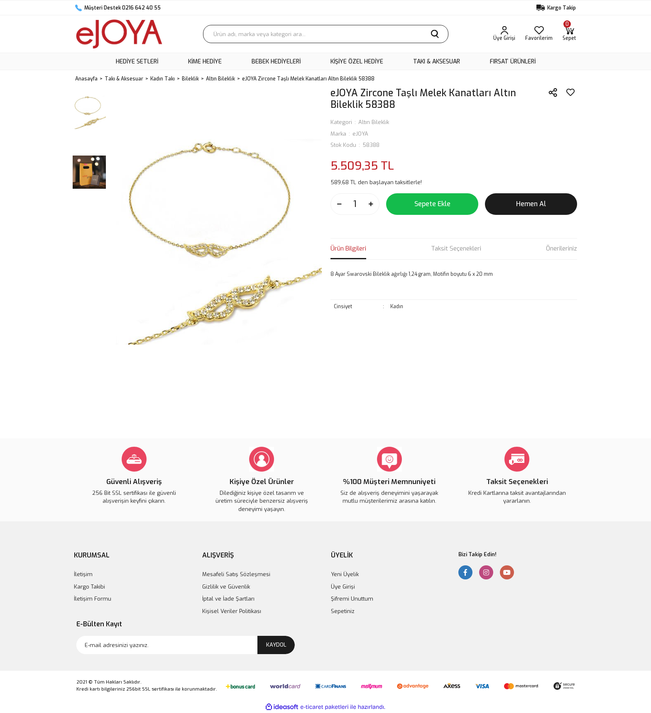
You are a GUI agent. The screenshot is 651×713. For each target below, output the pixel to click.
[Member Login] (504, 34)
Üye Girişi (343, 586)
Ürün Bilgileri (348, 248)
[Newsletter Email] (185, 645)
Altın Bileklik (373, 122)
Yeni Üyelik (345, 574)
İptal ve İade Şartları (228, 598)
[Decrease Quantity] (339, 204)
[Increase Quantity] (370, 204)
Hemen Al (531, 204)
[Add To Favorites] (570, 92)
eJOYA (360, 133)
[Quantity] (355, 204)
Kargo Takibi (89, 586)
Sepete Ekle (432, 204)
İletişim (83, 574)
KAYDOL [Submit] (276, 644)
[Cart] (569, 34)
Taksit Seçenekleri (456, 248)
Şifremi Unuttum (352, 598)
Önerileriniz (561, 248)
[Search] (325, 34)
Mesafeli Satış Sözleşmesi (236, 574)
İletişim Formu (92, 598)
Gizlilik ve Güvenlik (226, 586)
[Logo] (119, 34)
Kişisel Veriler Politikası (231, 611)
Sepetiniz (343, 611)
